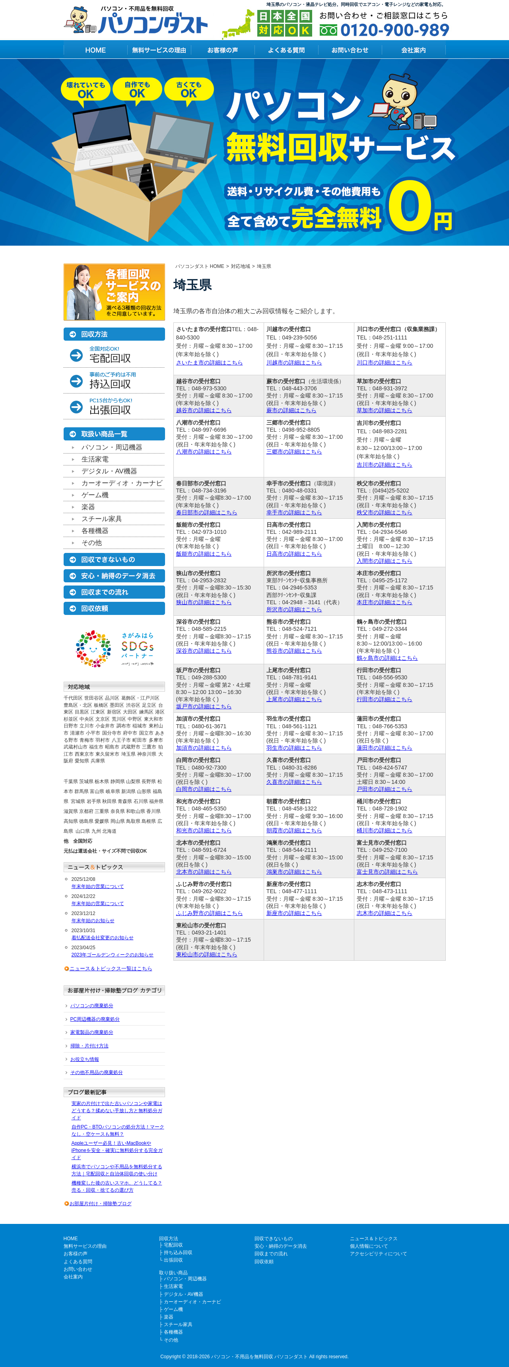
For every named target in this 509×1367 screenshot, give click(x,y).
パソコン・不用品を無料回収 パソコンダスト (259, 1356)
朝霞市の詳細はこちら (294, 830)
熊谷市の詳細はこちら (294, 651)
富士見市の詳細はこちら (387, 872)
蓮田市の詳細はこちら (384, 748)
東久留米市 (107, 754)
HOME (71, 1238)
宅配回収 (173, 1245)
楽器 (88, 507)
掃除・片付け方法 (89, 1046)
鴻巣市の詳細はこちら (294, 872)
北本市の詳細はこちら (204, 872)
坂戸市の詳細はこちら (204, 706)
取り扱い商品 (173, 1273)
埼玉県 (128, 754)
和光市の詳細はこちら (204, 830)
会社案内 (73, 1277)
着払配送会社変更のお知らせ (103, 937)
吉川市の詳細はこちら (384, 464)
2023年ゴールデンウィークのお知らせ (113, 955)
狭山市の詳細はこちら (204, 602)
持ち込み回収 (178, 1252)
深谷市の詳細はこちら (204, 651)
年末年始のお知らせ (93, 920)
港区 (160, 712)
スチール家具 (102, 519)
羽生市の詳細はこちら (294, 748)
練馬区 (146, 712)
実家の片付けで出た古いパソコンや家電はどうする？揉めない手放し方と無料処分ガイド (117, 1111)
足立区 (149, 705)
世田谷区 (93, 698)
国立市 (146, 733)
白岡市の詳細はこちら (204, 789)
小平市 (93, 733)
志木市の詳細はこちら (384, 913)
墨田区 (117, 705)
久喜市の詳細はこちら (294, 782)
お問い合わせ (78, 1269)
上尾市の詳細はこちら (294, 699)
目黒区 (82, 712)
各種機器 (95, 531)
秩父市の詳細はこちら (384, 512)
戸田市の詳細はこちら (384, 789)
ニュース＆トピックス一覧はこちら (111, 968)
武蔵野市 (130, 747)
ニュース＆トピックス (374, 1238)
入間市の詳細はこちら (384, 561)
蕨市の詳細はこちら (291, 410)
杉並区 (71, 719)
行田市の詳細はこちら (384, 699)
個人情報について (369, 1246)
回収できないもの (273, 1238)
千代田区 (73, 698)
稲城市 (139, 726)
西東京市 (84, 754)
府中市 (130, 733)
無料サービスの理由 (85, 1246)
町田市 (139, 740)
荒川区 (119, 719)
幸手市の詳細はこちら (294, 512)
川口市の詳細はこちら (384, 362)
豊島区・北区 (78, 705)
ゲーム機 (95, 495)
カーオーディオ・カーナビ (122, 483)
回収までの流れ (271, 1253)
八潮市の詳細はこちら (204, 451)
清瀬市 (77, 733)
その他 (92, 543)
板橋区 (101, 705)
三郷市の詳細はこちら (294, 451)
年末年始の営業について (98, 886)
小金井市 (105, 726)
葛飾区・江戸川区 (140, 698)
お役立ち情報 (84, 1059)
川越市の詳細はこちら (294, 362)
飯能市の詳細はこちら (204, 554)
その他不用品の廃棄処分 (96, 1072)
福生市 (96, 747)
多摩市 (156, 740)
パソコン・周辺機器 (112, 447)
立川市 (87, 726)
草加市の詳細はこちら (384, 410)
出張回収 (173, 1260)
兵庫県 (98, 761)
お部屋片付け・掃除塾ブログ (101, 1203)
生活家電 (95, 459)
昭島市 (112, 747)
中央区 (87, 719)
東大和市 (153, 719)
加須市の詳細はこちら (204, 748)
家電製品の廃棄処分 (91, 1032)
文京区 (102, 719)
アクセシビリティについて (378, 1253)
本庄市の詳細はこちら (384, 602)
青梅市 (87, 740)
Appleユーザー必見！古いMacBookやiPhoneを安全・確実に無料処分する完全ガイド (117, 1150)
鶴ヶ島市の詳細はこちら (387, 658)
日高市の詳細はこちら (294, 554)
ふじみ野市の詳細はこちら (209, 913)
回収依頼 (264, 1261)
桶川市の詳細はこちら (384, 830)
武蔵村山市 (75, 747)
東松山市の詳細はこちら (206, 954)
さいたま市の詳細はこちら (209, 362)
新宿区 (114, 712)
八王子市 (121, 740)
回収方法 (168, 1238)
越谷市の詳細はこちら (204, 410)
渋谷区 (133, 705)
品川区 (112, 698)
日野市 (71, 726)
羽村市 (102, 740)
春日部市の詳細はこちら (206, 512)
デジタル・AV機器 (109, 471)
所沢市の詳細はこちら (294, 609)
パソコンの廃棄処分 (91, 1005)
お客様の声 (75, 1253)
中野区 (135, 719)
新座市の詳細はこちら (294, 913)
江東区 (98, 712)
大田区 (130, 712)
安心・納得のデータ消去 (280, 1246)
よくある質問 (78, 1261)
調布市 (124, 726)
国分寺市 (111, 733)
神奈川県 (146, 754)
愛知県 (82, 761)
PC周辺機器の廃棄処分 (95, 1019)
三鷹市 (149, 747)
